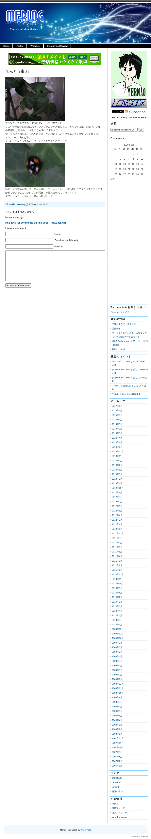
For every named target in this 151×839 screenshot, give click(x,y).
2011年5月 (117, 551)
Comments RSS (137, 117)
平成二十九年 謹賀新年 (124, 324)
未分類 (12, 204)
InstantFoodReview (57, 46)
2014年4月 (117, 438)
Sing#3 (115, 787)
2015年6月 (117, 415)
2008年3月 (117, 725)
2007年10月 (118, 747)
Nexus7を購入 (119, 394)
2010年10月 (118, 583)
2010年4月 (117, 611)
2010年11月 (118, 579)
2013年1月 (117, 483)
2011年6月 (117, 547)
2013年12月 (118, 451)
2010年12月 (118, 574)
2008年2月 (117, 729)
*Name (57, 234)
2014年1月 (117, 447)
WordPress (86, 830)
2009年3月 (117, 670)
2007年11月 (118, 743)
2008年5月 (117, 715)
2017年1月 (117, 406)
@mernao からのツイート (123, 312)
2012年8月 (117, 497)
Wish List (35, 46)
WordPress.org (119, 817)
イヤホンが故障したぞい (124, 386)
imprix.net (117, 778)
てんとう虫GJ (17, 71)
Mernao (20, 204)
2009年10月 (118, 638)
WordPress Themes (139, 836)
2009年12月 (118, 629)
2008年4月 (117, 720)
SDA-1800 (117, 361)
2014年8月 (117, 424)
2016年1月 (117, 410)
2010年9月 (117, 588)
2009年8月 (117, 647)
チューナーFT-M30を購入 (124, 369)
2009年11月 (118, 633)
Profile (20, 46)
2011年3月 (117, 561)
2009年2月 (117, 674)
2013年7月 (117, 465)
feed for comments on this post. (27, 222)
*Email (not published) (66, 240)
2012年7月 (117, 501)
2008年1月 (117, 734)
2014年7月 (117, 429)
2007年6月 (117, 766)
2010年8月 (117, 592)
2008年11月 (118, 688)
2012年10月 (118, 488)
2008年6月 (117, 711)
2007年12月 (118, 738)
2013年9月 (117, 460)
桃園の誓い (117, 791)
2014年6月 (117, 433)
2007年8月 (117, 756)
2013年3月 (117, 474)
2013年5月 (117, 470)
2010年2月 (117, 620)
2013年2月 (117, 479)
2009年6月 (117, 656)
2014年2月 (117, 442)
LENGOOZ (117, 782)
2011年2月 (117, 565)
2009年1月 (117, 679)
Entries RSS (118, 117)
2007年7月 (117, 761)
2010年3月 (117, 615)
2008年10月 (118, 693)
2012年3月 (117, 520)
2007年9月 (117, 752)
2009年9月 (117, 643)
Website (58, 246)
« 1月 (112, 179)
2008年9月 (117, 697)
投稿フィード (118, 808)
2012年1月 (117, 529)
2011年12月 (118, 533)
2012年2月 (117, 524)
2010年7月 (117, 597)
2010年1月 (117, 624)
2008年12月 (118, 684)
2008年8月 (117, 702)
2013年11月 (118, 456)
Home (6, 46)
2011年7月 (117, 542)
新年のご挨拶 (118, 349)
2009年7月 (117, 652)
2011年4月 (117, 556)
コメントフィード (120, 812)
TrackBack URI (57, 222)
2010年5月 (117, 606)
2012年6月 (117, 506)
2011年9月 (117, 538)
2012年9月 (117, 492)
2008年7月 (117, 706)
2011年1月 (117, 570)
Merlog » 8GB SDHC (136, 361)
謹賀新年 (116, 328)
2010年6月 (117, 602)
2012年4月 (117, 515)
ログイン (116, 803)
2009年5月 (117, 661)
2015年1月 (117, 419)
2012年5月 (117, 510)
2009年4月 (117, 665)
